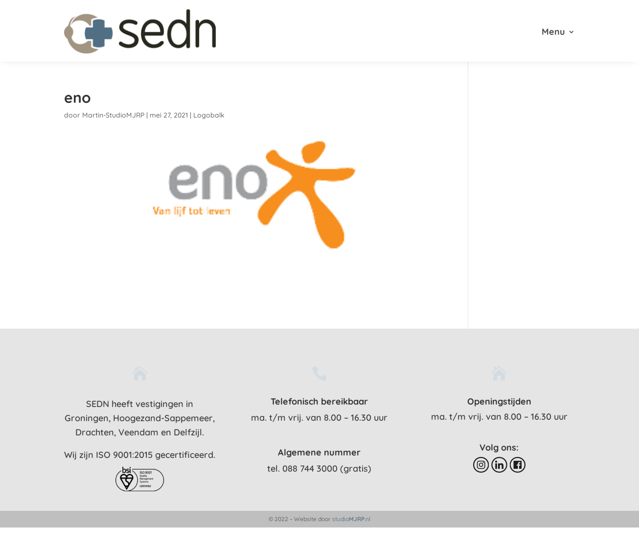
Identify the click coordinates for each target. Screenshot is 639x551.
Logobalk (209, 115)
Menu (553, 32)
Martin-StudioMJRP (113, 115)
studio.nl (351, 519)
